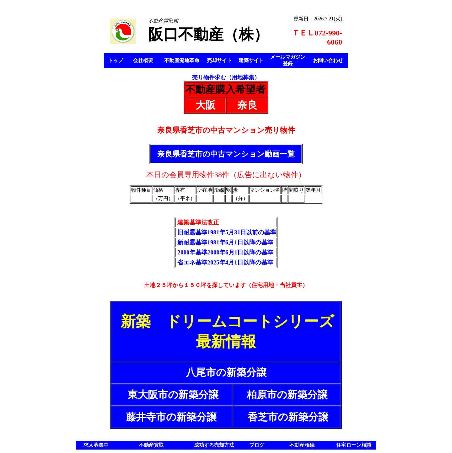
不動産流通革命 (181, 60)
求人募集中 (96, 445)
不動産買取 (151, 445)
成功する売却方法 (214, 445)
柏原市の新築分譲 (287, 394)
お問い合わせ (328, 60)
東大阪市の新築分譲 (173, 394)
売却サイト (219, 60)
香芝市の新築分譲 (288, 417)
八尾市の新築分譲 (226, 372)
